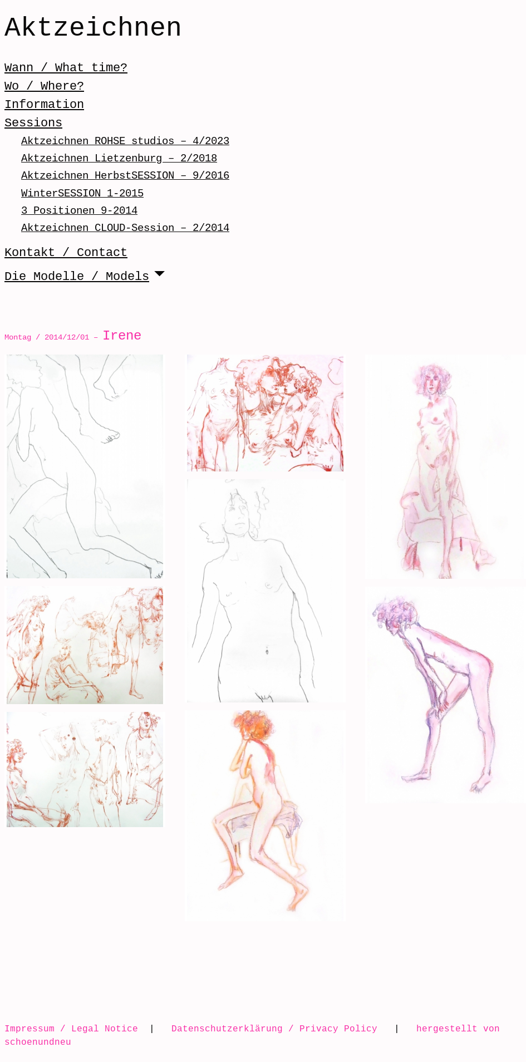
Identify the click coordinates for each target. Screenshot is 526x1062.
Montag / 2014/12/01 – (72, 337)
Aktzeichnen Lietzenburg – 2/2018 (119, 158)
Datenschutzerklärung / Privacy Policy (274, 1029)
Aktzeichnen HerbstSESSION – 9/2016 (125, 175)
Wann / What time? (65, 68)
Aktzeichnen (93, 29)
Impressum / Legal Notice (71, 1029)
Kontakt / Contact (65, 252)
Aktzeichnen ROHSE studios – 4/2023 (125, 141)
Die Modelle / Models (76, 276)
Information (44, 104)
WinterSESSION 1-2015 (82, 193)
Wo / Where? (44, 86)
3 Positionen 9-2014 (79, 211)
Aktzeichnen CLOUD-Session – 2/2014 (125, 228)
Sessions (33, 123)
